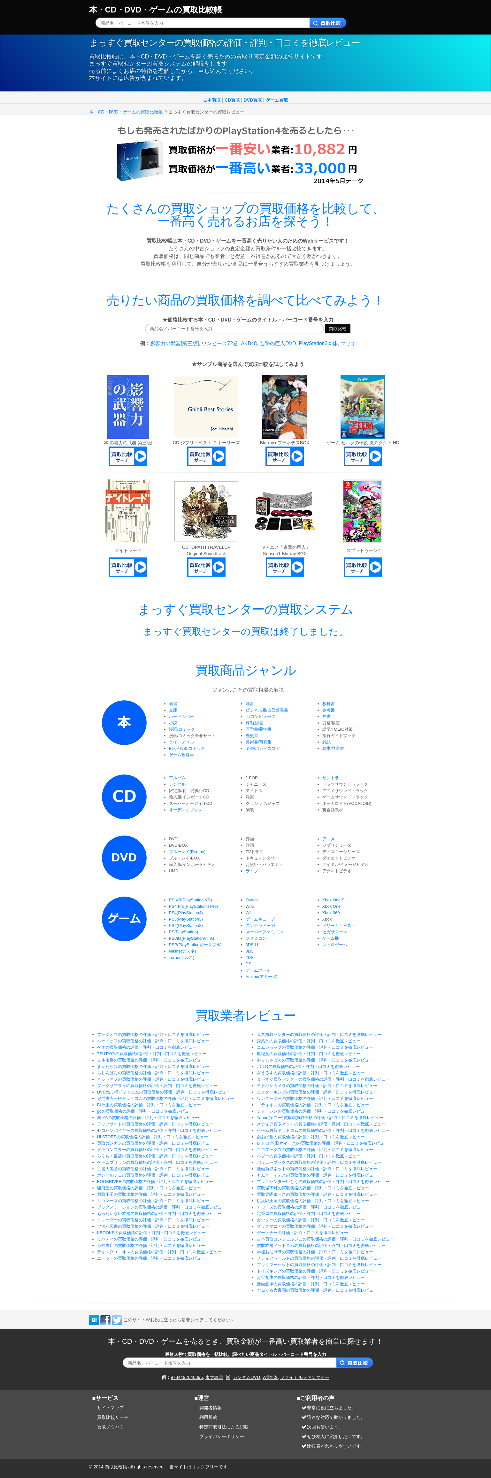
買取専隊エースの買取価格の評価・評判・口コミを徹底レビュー (317, 1194)
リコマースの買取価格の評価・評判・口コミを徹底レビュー (153, 1200)
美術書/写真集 (259, 742)
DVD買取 (253, 100)
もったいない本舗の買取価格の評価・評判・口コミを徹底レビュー (159, 1213)
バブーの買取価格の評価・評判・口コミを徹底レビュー (309, 1156)
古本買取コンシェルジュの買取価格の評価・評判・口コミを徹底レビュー (325, 1239)
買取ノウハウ (110, 1426)
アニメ (328, 838)
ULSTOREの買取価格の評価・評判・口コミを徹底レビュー (152, 1136)
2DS (250, 957)
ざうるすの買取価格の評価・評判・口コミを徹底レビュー (311, 1072)
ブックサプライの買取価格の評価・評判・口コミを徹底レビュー (157, 1085)
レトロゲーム (334, 944)
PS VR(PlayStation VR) (190, 900)
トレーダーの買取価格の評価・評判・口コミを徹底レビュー (153, 1219)
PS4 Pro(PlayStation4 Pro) (193, 906)
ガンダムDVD (246, 1377)
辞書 (326, 716)
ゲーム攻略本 (181, 754)
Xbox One (331, 906)
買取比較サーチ (112, 1417)
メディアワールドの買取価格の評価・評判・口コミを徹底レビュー (319, 1258)
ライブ (252, 870)
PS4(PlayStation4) (186, 912)
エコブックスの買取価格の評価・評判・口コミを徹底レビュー (315, 1149)
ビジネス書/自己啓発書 (267, 710)
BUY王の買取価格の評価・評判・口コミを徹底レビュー (149, 1104)
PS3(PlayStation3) (186, 919)
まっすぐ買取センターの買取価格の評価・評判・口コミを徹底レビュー (323, 1079)
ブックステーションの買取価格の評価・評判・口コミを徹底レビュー (161, 1207)
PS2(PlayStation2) (186, 925)
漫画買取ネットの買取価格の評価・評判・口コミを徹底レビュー (317, 1168)
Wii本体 (270, 1377)
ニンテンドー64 (260, 925)
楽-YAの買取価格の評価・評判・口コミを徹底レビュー (148, 1117)
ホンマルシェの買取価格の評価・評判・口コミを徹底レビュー (155, 1175)
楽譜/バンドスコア (263, 748)
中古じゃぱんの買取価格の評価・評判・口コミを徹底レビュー (315, 1060)
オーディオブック (185, 809)
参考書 (328, 710)
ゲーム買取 (277, 100)
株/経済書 (255, 722)
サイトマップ (110, 1407)
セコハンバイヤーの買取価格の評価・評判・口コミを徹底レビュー (159, 1130)
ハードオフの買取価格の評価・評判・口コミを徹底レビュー (153, 1040)
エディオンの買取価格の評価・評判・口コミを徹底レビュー (313, 1104)
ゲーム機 (330, 938)
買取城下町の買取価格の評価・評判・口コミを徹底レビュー (313, 1188)
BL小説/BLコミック (187, 748)
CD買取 (232, 100)
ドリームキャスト (339, 925)
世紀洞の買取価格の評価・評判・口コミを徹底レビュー (309, 1053)
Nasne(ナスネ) (182, 951)
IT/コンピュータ (260, 716)
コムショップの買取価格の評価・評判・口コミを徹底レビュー (315, 1047)
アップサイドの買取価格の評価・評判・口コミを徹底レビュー (155, 1124)
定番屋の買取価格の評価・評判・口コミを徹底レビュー (309, 1213)
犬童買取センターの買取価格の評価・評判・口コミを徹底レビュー (319, 1034)
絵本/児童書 (333, 748)
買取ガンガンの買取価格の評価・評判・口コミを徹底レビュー (155, 1143)
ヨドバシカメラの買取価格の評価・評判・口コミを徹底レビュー (317, 1085)
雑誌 (326, 742)
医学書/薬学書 (259, 729)
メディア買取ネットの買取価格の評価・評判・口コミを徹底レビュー (321, 1124)
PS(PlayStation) (183, 932)
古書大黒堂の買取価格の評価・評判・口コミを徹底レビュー (153, 1168)
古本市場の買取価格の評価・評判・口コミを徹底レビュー (151, 1060)
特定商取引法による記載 (224, 1426)
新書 (173, 703)
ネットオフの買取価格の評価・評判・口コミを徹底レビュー (153, 1079)
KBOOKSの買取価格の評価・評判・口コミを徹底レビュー (151, 1232)
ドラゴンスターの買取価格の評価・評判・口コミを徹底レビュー (157, 1149)
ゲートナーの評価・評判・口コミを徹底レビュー (302, 1232)
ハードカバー (181, 716)
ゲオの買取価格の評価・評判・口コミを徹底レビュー (147, 1047)
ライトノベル (181, 742)
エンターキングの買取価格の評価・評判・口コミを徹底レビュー (317, 1092)
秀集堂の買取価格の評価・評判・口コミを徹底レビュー (309, 1040)
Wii (248, 912)
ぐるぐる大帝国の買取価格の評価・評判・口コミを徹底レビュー (317, 1290)
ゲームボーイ (258, 970)
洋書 (250, 703)
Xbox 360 (331, 912)
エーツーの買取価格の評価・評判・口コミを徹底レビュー (151, 1258)
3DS (250, 951)
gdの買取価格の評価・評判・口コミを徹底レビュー (145, 1111)
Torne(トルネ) (182, 957)
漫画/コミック (182, 729)
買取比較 (338, 328)
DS (248, 963)
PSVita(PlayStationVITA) (191, 938)
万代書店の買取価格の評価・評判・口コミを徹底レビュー (151, 1245)
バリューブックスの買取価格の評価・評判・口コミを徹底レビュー (319, 1162)
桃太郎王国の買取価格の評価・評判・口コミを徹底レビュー (313, 1200)
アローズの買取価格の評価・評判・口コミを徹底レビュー (311, 1207)
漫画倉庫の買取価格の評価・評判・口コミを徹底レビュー (311, 1283)
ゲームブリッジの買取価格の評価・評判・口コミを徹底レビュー (157, 1162)
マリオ (348, 343)
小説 (173, 722)
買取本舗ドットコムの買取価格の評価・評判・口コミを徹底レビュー (321, 1245)
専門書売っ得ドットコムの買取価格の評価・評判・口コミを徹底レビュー (165, 1098)
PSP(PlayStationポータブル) (195, 944)
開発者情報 (210, 1407)
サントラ (330, 777)
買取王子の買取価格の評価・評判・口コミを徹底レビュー (151, 1194)
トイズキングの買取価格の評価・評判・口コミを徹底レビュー (315, 1271)
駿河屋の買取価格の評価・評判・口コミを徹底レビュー (149, 1188)
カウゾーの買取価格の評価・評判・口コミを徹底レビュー (311, 1219)
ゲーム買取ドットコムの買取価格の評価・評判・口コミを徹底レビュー (323, 1130)
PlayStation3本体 (318, 343)
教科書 (328, 703)
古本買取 (212, 100)
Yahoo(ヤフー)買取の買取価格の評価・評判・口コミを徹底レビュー (320, 1117)
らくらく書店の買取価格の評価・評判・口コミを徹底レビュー (155, 1156)
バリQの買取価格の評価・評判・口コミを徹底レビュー (308, 1066)
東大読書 (214, 1377)
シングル (177, 784)
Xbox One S (333, 900)
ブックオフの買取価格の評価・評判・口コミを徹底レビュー (153, 1034)
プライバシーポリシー (221, 1436)
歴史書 (252, 735)
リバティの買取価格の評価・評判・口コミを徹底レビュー (151, 1239)
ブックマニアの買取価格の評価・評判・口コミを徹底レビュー (315, 1226)
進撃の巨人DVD (278, 343)
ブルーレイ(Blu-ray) (187, 851)
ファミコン (256, 938)
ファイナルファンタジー (304, 1377)
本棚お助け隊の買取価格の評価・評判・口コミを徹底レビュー (315, 1251)
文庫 (173, 710)
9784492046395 (187, 1377)
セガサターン (334, 932)
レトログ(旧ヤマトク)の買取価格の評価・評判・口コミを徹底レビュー (322, 1143)
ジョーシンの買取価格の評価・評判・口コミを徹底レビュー (313, 1111)
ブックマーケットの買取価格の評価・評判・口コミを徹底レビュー (319, 1264)
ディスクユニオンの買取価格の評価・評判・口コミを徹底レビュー (159, 1251)
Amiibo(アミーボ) (262, 976)
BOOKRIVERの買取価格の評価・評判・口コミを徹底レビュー (155, 1181)
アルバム (177, 777)
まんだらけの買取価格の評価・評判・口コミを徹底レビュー (153, 1066)
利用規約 (208, 1417)
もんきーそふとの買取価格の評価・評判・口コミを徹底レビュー (317, 1175)
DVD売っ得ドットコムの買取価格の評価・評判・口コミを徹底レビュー (163, 1092)
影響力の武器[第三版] (174, 343)
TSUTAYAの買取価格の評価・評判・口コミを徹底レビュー (152, 1053)
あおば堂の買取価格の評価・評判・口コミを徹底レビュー (311, 1136)
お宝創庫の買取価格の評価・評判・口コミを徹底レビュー (311, 1277)
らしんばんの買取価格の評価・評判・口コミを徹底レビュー (153, 1072)
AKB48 (249, 343)
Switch (252, 900)
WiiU (250, 906)
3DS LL (252, 944)
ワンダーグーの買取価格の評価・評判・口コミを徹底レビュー (315, 1098)
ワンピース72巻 (220, 343)
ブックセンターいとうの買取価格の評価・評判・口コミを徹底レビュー (323, 1181)
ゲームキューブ (260, 919)
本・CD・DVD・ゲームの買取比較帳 (155, 9)
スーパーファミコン (264, 932)
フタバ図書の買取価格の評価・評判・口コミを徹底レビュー (153, 1226)
